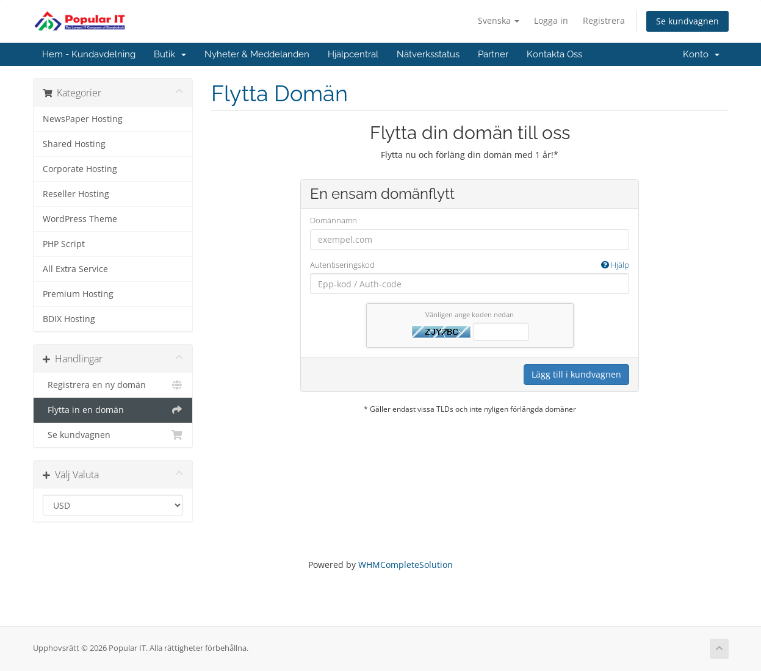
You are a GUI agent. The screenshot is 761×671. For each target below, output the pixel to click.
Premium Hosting (78, 294)
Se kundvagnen (687, 21)
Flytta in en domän (113, 410)
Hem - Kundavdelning (88, 54)
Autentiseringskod (469, 265)
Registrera (604, 20)
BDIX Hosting (69, 319)
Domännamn (333, 220)
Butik (170, 54)
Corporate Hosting (80, 168)
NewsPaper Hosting (83, 118)
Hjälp (615, 264)
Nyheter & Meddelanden (256, 54)
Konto (701, 54)
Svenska (498, 20)
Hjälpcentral (353, 54)
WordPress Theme (80, 219)
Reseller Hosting (76, 193)
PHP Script (64, 244)
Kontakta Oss (554, 54)
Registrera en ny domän (113, 385)
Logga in (551, 20)
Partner (493, 54)
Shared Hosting (74, 143)
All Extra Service (75, 269)
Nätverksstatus (428, 54)
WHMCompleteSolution (405, 564)
